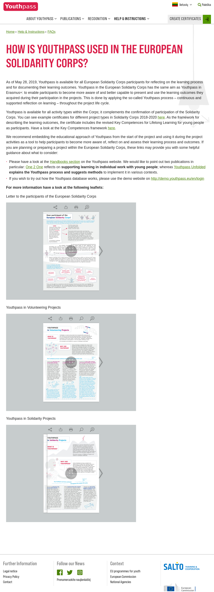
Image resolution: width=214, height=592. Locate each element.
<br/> (71, 251)
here (161, 117)
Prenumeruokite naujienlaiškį (74, 580)
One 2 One (34, 167)
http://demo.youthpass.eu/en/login (177, 179)
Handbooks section (65, 162)
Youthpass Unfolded (189, 167)
